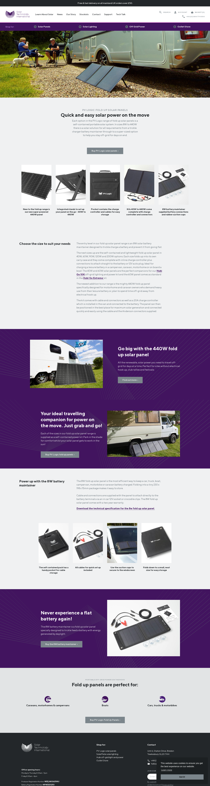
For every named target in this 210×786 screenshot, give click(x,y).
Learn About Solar (44, 14)
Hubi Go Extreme (93, 278)
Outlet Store (102, 760)
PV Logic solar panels (106, 751)
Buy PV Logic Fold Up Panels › (105, 720)
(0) (200, 12)
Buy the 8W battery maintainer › (61, 644)
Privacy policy (167, 785)
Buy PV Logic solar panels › (105, 151)
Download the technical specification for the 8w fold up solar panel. (115, 508)
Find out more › (130, 380)
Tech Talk (120, 14)
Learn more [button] (166, 770)
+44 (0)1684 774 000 (195, 17)
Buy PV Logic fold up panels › (60, 454)
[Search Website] (164, 12)
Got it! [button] (182, 777)
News (60, 14)
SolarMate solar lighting (107, 754)
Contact (96, 14)
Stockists (84, 14)
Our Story (71, 14)
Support (108, 14)
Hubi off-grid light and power (109, 757)
